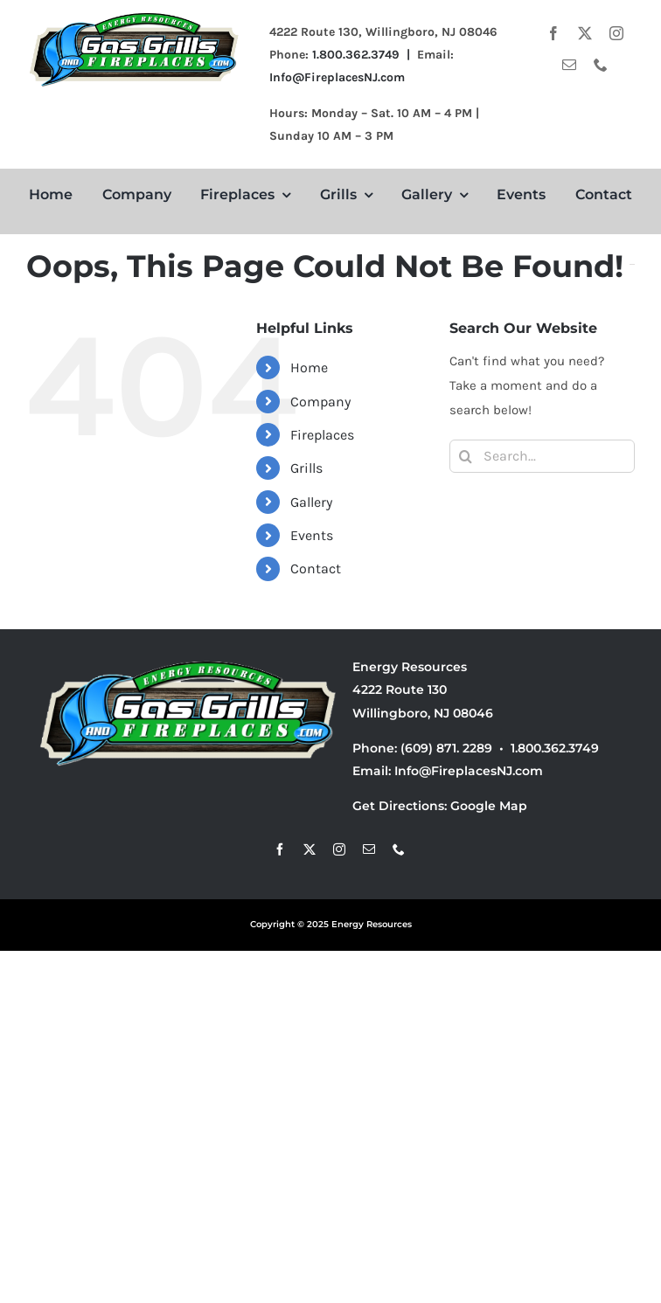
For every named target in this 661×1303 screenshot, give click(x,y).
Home (309, 367)
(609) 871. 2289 (446, 748)
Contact (315, 568)
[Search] (466, 456)
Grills (306, 468)
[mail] (569, 65)
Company (320, 401)
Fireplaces (322, 434)
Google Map (488, 806)
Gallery (311, 502)
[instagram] (616, 33)
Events (311, 535)
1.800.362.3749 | (364, 54)
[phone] (601, 65)
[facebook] (553, 33)
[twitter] (585, 33)
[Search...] (542, 456)
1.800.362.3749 (555, 748)
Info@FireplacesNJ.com (337, 77)
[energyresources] (134, 15)
